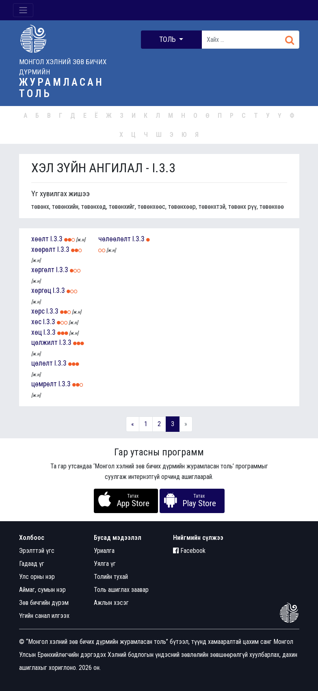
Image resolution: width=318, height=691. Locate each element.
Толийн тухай (111, 577)
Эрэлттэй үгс (36, 551)
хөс (36, 322)
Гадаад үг (31, 564)
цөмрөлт (44, 384)
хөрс (38, 311)
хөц (36, 332)
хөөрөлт (43, 249)
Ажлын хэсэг (111, 603)
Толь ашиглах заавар (121, 590)
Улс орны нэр (37, 577)
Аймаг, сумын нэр (42, 590)
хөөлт (40, 239)
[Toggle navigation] (23, 10)
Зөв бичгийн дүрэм (44, 603)
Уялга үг (105, 564)
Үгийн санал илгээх (44, 616)
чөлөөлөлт (114, 239)
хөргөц (41, 290)
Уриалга (104, 551)
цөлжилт (44, 342)
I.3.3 (56, 239)
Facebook (189, 551)
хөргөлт (42, 270)
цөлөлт (42, 363)
